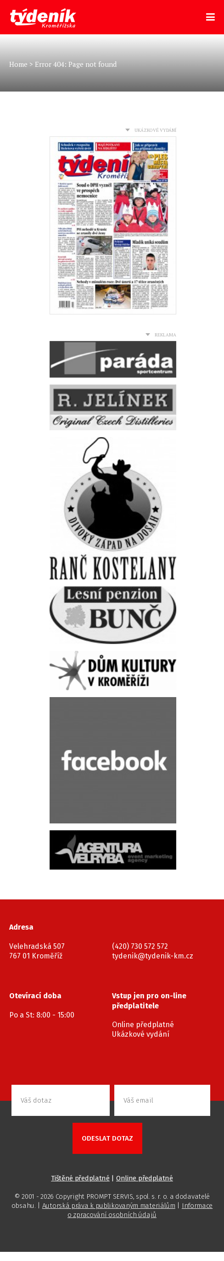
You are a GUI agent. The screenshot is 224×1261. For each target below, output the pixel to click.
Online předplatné (143, 1024)
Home (18, 64)
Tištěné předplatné (80, 1178)
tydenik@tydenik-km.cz (152, 956)
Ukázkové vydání (140, 1034)
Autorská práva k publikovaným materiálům (108, 1205)
